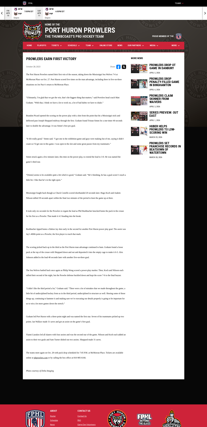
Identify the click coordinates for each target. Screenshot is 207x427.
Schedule (54, 420)
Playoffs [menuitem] (41, 45)
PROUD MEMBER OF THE (167, 36)
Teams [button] (179, 3)
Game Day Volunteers (86, 425)
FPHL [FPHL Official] (28, 3)
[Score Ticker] (103, 13)
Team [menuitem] (90, 45)
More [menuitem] (176, 45)
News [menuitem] (119, 45)
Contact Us (82, 416)
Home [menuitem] (29, 45)
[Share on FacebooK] (118, 67)
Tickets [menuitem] (56, 45)
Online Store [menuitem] (107, 45)
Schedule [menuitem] (74, 45)
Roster (53, 416)
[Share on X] (124, 67)
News (52, 425)
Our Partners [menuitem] (136, 45)
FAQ (79, 420)
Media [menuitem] (154, 45)
